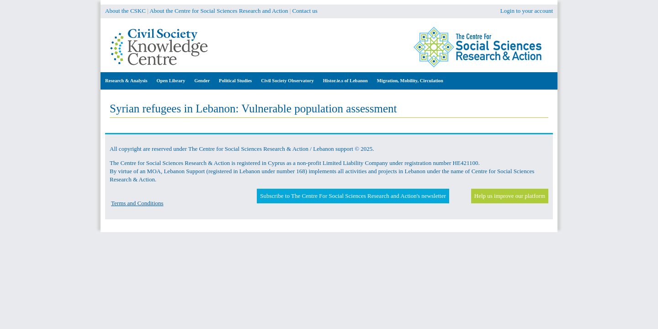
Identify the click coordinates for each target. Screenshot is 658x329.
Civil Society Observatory (287, 80)
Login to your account (526, 10)
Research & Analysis (126, 80)
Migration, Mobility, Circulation (410, 80)
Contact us (305, 10)
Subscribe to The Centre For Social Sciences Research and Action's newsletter (353, 195)
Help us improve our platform (509, 195)
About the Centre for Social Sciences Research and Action (218, 10)
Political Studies (235, 80)
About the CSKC (125, 10)
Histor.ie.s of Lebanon (345, 80)
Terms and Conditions (137, 203)
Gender (202, 80)
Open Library (171, 80)
